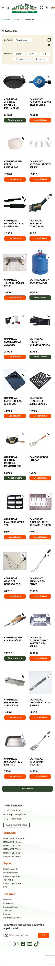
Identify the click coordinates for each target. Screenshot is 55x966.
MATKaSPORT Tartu (12, 849)
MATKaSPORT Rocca (12, 842)
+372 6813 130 (14, 810)
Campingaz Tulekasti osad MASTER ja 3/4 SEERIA (38, 642)
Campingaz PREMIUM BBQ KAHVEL (37, 581)
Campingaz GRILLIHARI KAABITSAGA (36, 223)
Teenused (7, 910)
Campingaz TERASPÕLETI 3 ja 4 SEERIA (39, 702)
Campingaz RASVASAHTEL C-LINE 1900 (14, 762)
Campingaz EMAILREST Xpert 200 (14, 522)
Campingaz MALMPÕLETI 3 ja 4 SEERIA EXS (14, 223)
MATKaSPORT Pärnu (12, 853)
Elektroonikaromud (12, 918)
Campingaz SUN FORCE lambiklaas (13, 164)
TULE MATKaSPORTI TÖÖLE (16, 825)
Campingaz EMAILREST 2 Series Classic (38, 401)
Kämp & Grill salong (12, 856)
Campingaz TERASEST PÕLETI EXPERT (14, 283)
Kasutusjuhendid (10, 907)
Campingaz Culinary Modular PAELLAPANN (11, 104)
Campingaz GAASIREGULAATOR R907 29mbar (40, 102)
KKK (5, 887)
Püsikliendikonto (10, 869)
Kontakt (7, 914)
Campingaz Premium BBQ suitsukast (11, 702)
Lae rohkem (27, 789)
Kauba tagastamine (12, 883)
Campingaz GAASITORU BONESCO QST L (13, 581)
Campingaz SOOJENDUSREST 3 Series (39, 164)
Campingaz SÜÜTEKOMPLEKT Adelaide (13, 342)
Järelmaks (8, 880)
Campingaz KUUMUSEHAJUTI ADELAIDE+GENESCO (40, 522)
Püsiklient (7, 900)
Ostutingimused (10, 873)
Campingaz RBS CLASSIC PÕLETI (13, 639)
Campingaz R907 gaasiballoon (39, 281)
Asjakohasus (23, 40)
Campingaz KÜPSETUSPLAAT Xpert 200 (13, 401)
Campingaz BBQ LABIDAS (38, 459)
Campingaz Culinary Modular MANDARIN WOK (12, 461)
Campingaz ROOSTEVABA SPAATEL (36, 762)
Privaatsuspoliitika (11, 876)
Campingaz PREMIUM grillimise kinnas (39, 342)
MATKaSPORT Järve (12, 846)
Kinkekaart (8, 903)
